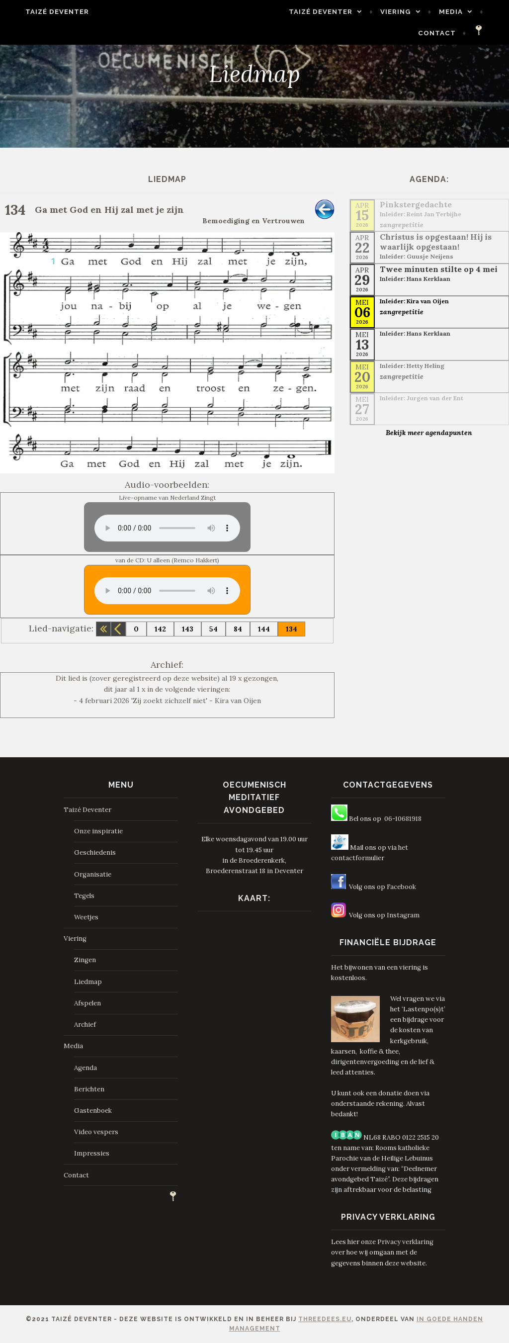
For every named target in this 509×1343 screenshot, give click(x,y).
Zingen (85, 960)
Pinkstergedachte (416, 204)
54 (213, 629)
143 (187, 629)
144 (264, 629)
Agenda (85, 1068)
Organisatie (92, 874)
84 (238, 629)
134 (291, 629)
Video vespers (96, 1132)
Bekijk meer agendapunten (429, 432)
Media (463, 11)
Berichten (89, 1089)
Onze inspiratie (98, 831)
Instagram (403, 915)
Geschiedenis (95, 852)
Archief (85, 1024)
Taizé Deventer (45, 11)
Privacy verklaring (405, 1242)
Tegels (84, 896)
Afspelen (87, 1003)
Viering (408, 11)
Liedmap (88, 982)
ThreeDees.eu (324, 1319)
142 (160, 629)
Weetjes (86, 917)
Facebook (401, 887)
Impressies (91, 1153)
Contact (450, 33)
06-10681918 (403, 818)
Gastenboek (93, 1110)
